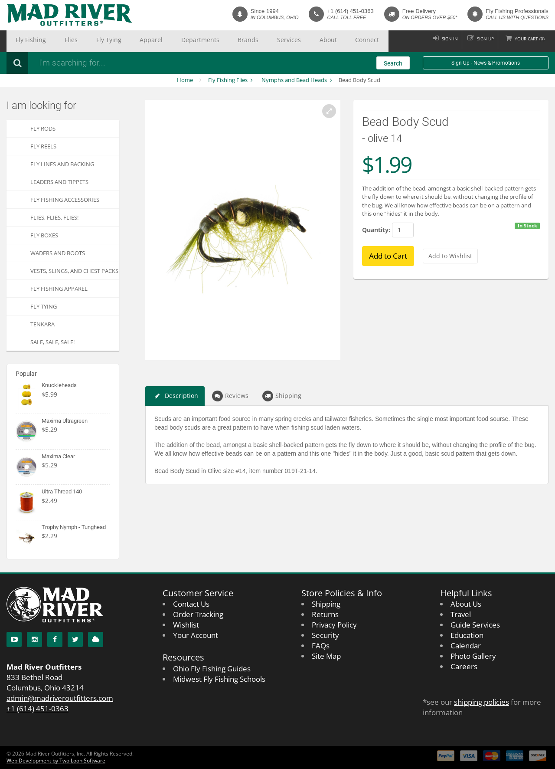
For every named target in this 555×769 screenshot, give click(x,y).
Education (467, 635)
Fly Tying (82, 41)
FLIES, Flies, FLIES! (54, 217)
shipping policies (481, 702)
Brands (188, 41)
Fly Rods (43, 128)
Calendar (466, 646)
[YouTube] (14, 639)
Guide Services (475, 625)
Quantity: (376, 230)
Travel (461, 614)
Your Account (195, 635)
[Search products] (149, 62)
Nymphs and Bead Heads (294, 80)
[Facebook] (54, 639)
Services (217, 41)
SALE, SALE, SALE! (52, 342)
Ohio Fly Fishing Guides (212, 669)
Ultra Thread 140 (62, 491)
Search (393, 63)
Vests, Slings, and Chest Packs (74, 271)
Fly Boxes (44, 235)
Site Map (326, 656)
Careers (464, 666)
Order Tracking (198, 614)
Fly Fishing (25, 41)
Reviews (230, 396)
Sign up (476, 41)
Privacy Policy (334, 625)
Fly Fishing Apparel (59, 288)
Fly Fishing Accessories (64, 200)
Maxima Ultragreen (65, 420)
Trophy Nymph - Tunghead (74, 527)
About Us (466, 604)
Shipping (281, 396)
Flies (54, 41)
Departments (151, 41)
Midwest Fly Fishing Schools (219, 679)
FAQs (321, 646)
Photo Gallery (473, 656)
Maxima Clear (58, 456)
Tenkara (42, 324)
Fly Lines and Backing (62, 164)
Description (175, 396)
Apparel (114, 41)
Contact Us (191, 604)
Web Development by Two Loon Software (56, 760)
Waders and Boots (57, 253)
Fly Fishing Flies (228, 80)
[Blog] (95, 639)
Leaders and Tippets (59, 182)
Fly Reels (43, 146)
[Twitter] (75, 639)
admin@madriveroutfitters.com (60, 698)
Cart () (526, 41)
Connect (276, 41)
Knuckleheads (59, 385)
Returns (325, 614)
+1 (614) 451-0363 (350, 11)
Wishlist (186, 625)
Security (325, 635)
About (246, 41)
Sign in (435, 41)
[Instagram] (34, 639)
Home (185, 80)
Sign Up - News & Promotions (485, 63)
